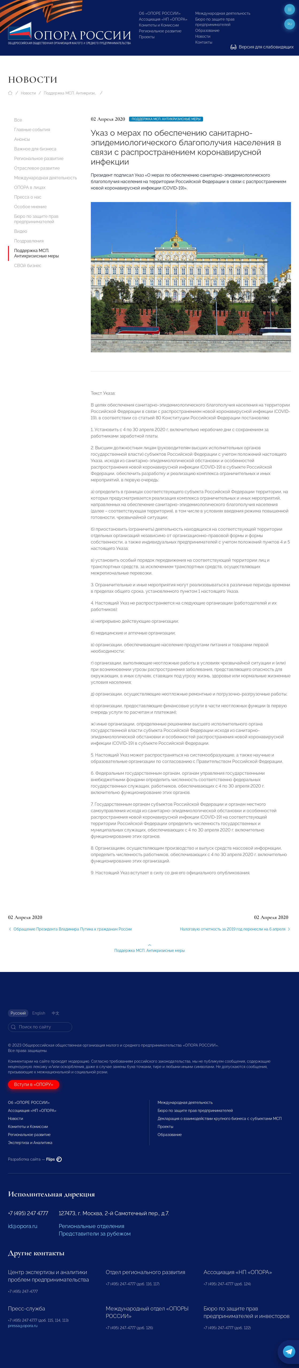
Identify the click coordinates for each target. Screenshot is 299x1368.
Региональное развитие (160, 31)
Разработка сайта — (35, 1159)
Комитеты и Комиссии (159, 25)
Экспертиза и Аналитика (30, 1143)
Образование (207, 30)
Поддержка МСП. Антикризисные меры (70, 93)
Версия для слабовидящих (262, 47)
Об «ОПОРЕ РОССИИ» (160, 13)
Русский (18, 1013)
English (38, 1013)
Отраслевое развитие (37, 168)
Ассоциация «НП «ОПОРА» (163, 19)
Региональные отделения (91, 1226)
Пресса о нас (27, 197)
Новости (202, 36)
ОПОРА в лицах (29, 187)
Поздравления (29, 241)
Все (18, 120)
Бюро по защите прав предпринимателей (36, 219)
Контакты (203, 42)
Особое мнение (30, 206)
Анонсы (22, 139)
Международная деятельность (222, 13)
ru (290, 24)
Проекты (146, 37)
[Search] (40, 1027)
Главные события (32, 129)
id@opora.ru (22, 1226)
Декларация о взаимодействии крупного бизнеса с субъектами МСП (220, 1118)
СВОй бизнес (27, 265)
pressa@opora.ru (22, 1326)
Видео (20, 231)
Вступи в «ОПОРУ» (33, 1084)
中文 (55, 1013)
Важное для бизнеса (35, 148)
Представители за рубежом (95, 1233)
